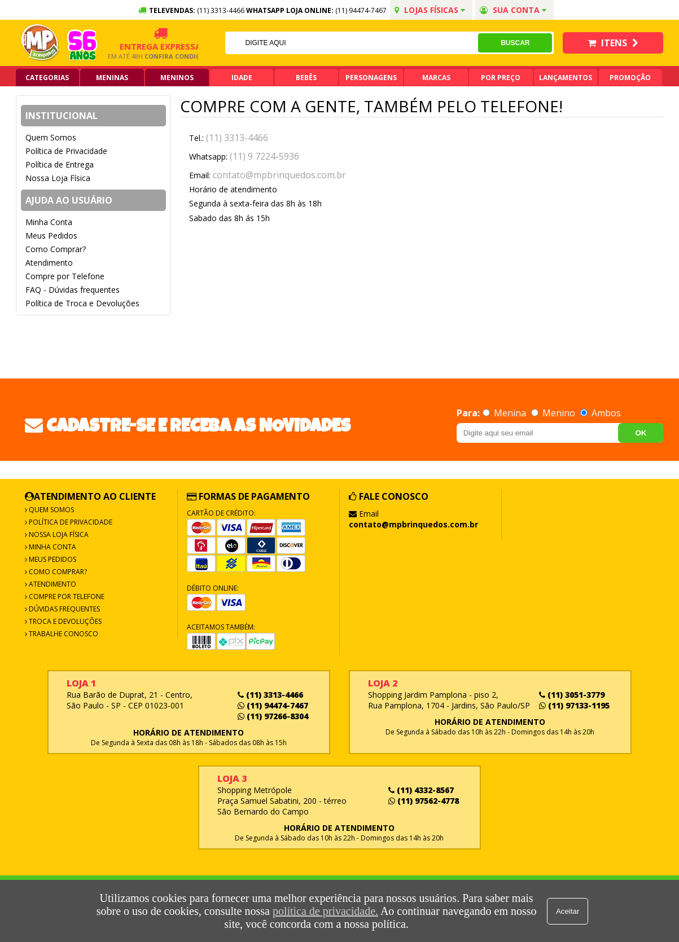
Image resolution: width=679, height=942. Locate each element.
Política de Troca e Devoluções (82, 303)
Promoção (630, 77)
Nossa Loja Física (57, 178)
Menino (554, 413)
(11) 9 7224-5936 (264, 156)
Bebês (306, 77)
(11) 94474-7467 (361, 10)
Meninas (112, 77)
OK (640, 433)
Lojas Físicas (430, 10)
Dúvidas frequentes (63, 609)
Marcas (436, 77)
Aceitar (568, 911)
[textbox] (351, 42)
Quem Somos (50, 137)
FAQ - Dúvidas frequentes (72, 289)
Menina (505, 413)
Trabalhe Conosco (62, 634)
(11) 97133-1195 (574, 705)
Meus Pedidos (51, 235)
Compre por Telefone (64, 276)
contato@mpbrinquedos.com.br (279, 175)
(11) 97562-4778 (423, 800)
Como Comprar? (55, 249)
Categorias (47, 77)
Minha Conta (48, 222)
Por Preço (500, 77)
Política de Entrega (59, 164)
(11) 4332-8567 (421, 790)
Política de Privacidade (66, 151)
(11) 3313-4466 (237, 137)
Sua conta (513, 10)
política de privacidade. (325, 911)
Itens (613, 43)
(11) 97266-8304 (273, 716)
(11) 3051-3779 (571, 694)
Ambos (600, 413)
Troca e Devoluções (64, 621)
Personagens (371, 77)
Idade (241, 77)
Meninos (177, 77)
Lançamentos (565, 77)
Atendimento (49, 262)
